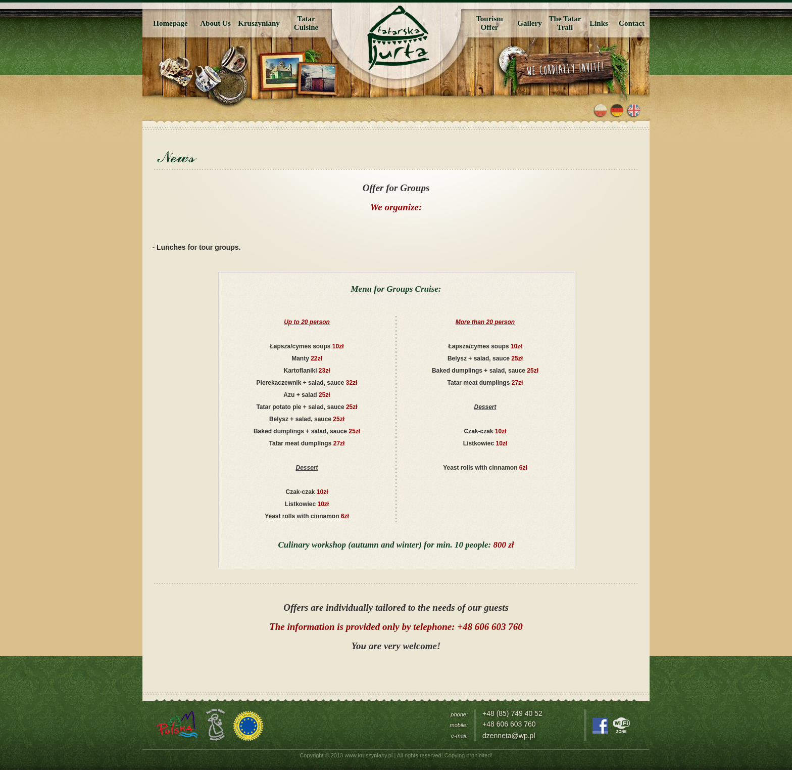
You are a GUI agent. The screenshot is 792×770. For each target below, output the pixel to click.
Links (598, 23)
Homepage (170, 23)
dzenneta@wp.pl (508, 736)
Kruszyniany (259, 23)
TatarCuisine (306, 23)
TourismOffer (489, 23)
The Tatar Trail (565, 23)
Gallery (529, 23)
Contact (632, 23)
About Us (215, 23)
